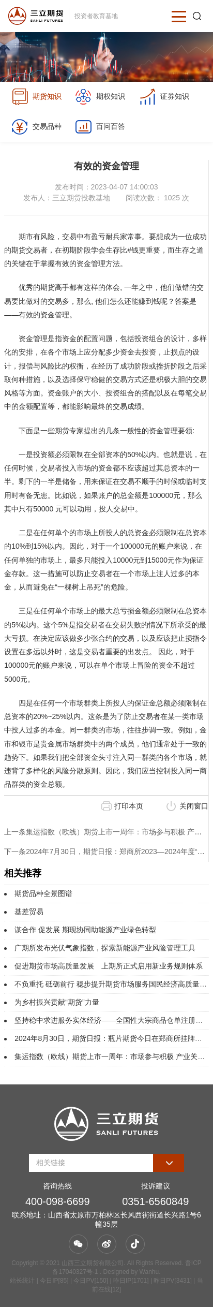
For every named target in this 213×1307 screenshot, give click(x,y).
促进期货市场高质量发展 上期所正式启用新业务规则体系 (108, 966)
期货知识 (36, 97)
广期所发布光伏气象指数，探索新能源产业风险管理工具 (104, 948)
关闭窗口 (193, 806)
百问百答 (100, 127)
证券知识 (164, 97)
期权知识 (100, 97)
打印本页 (128, 806)
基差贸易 (28, 911)
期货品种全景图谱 (43, 893)
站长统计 (22, 1280)
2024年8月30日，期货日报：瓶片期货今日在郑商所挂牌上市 (111, 1038)
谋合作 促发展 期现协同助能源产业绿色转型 (85, 930)
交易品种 (36, 127)
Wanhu (149, 1271)
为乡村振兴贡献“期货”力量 (56, 1002)
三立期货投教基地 (81, 198)
